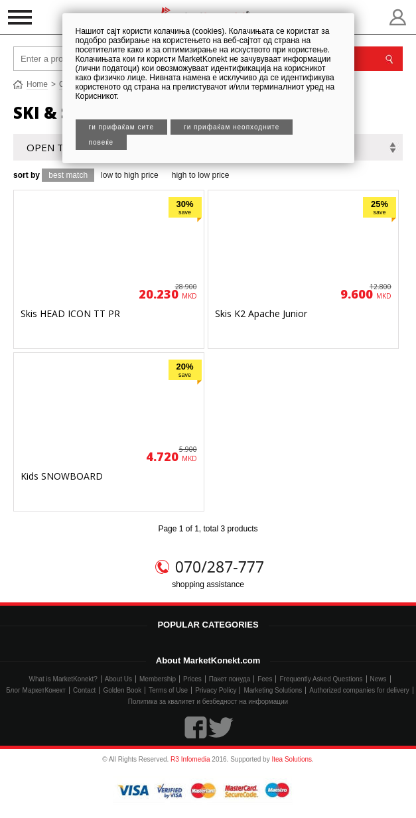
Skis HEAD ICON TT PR (70, 313)
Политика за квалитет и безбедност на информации (208, 701)
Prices (192, 679)
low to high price (130, 175)
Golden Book (122, 690)
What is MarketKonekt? (63, 679)
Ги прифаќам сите (122, 127)
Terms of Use (168, 690)
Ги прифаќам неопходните (231, 127)
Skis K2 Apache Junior (261, 313)
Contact (84, 690)
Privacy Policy (215, 690)
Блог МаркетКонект (36, 690)
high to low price (201, 175)
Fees (264, 679)
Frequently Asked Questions (320, 679)
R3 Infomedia (190, 759)
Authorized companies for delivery (359, 690)
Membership (157, 679)
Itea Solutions (291, 759)
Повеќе (101, 142)
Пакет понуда (229, 679)
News (378, 679)
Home (37, 84)
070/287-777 (219, 566)
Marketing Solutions (272, 690)
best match (68, 175)
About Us (118, 679)
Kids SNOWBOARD (62, 476)
